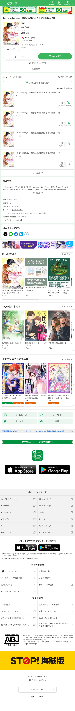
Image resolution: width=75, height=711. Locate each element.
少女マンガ (16, 206)
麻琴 (22, 27)
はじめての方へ (9, 571)
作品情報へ (36, 69)
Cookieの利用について (48, 618)
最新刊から (68, 88)
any (11, 203)
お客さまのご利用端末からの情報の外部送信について (53, 624)
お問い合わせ (6, 585)
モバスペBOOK (17, 210)
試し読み (13, 49)
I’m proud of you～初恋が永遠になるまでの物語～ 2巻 (38, 113)
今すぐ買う (56, 56)
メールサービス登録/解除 (11, 578)
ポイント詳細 (27, 40)
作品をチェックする (39, 63)
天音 (27, 27)
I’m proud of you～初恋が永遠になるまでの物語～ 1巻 (38, 92)
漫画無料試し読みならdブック (11, 431)
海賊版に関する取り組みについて (15, 625)
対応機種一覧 (44, 571)
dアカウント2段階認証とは (12, 618)
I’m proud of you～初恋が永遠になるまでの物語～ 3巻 (38, 133)
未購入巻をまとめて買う (39, 83)
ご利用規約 (6, 605)
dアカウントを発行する (37, 676)
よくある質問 (44, 578)
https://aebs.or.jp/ (31, 644)
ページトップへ (37, 689)
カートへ (22, 56)
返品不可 (23, 47)
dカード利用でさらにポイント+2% (31, 45)
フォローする (31, 26)
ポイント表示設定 (46, 585)
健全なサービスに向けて (49, 611)
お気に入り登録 (66, 77)
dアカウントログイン (10, 591)
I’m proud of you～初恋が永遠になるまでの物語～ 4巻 (38, 153)
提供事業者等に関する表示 (50, 605)
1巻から (60, 88)
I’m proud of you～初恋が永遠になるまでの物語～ (29, 213)
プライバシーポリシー (10, 611)
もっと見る (66, 254)
